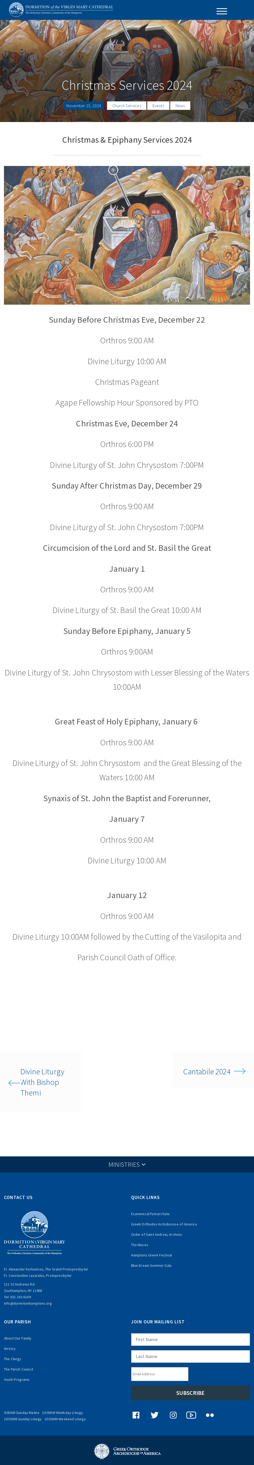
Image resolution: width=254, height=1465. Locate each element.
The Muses (139, 1244)
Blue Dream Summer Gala (151, 1265)
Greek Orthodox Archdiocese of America (164, 1224)
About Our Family (18, 1338)
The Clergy (12, 1358)
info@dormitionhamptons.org (28, 1303)
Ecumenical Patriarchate (150, 1213)
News (180, 105)
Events (158, 105)
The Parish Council (18, 1369)
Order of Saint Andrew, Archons (156, 1234)
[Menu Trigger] (220, 11)
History (10, 1348)
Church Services (126, 105)
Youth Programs (17, 1379)
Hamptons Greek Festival (151, 1255)
